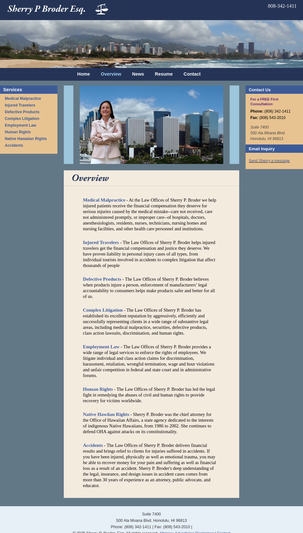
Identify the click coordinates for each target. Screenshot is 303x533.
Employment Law (20, 125)
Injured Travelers (20, 105)
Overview (111, 74)
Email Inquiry (262, 148)
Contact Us (259, 89)
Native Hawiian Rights (106, 414)
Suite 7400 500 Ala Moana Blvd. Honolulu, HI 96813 (267, 133)
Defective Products (22, 112)
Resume (164, 74)
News (138, 74)
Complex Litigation (22, 118)
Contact (192, 74)
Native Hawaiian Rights (26, 139)
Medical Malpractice (23, 98)
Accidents (14, 145)
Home (83, 74)
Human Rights (18, 132)
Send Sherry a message (269, 161)
